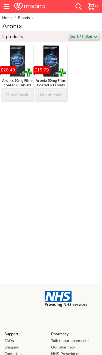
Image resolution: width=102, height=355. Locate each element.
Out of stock (17, 95)
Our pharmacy (63, 347)
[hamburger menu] (6, 6)
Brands (24, 17)
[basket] (93, 6)
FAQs (9, 340)
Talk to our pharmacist (70, 340)
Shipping (11, 347)
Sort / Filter (83, 36)
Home (7, 17)
